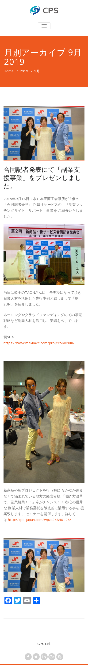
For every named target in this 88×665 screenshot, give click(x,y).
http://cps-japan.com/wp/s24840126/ (39, 519)
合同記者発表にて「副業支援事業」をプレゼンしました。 (42, 177)
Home (9, 71)
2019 (24, 71)
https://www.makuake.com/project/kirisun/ (39, 342)
